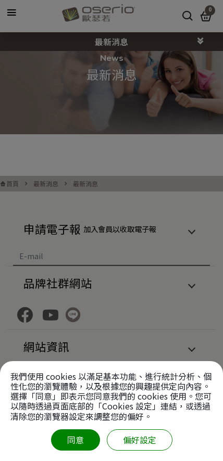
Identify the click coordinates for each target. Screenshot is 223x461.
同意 (75, 439)
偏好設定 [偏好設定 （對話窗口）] (139, 439)
